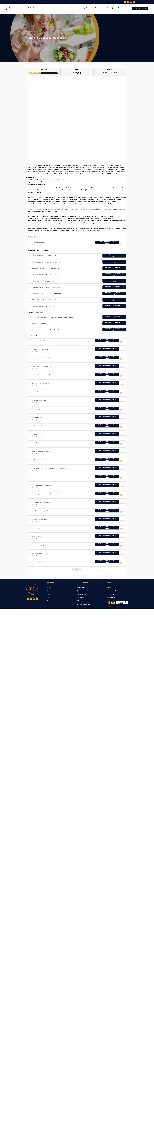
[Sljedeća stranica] (81, 569)
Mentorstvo (74, 8)
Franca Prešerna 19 (111, 590)
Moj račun (49, 587)
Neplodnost (63, 8)
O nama (49, 597)
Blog (48, 601)
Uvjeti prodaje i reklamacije (83, 604)
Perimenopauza (50, 8)
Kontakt (49, 594)
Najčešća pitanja (81, 587)
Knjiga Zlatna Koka (34, 8)
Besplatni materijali (101, 8)
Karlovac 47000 (111, 594)
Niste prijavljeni (35, 72)
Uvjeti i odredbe (80, 597)
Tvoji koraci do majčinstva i (73, 174)
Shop (48, 590)
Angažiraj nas (86, 8)
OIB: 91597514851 (111, 597)
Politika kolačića (81, 601)
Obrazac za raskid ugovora (83, 590)
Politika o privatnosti (82, 594)
